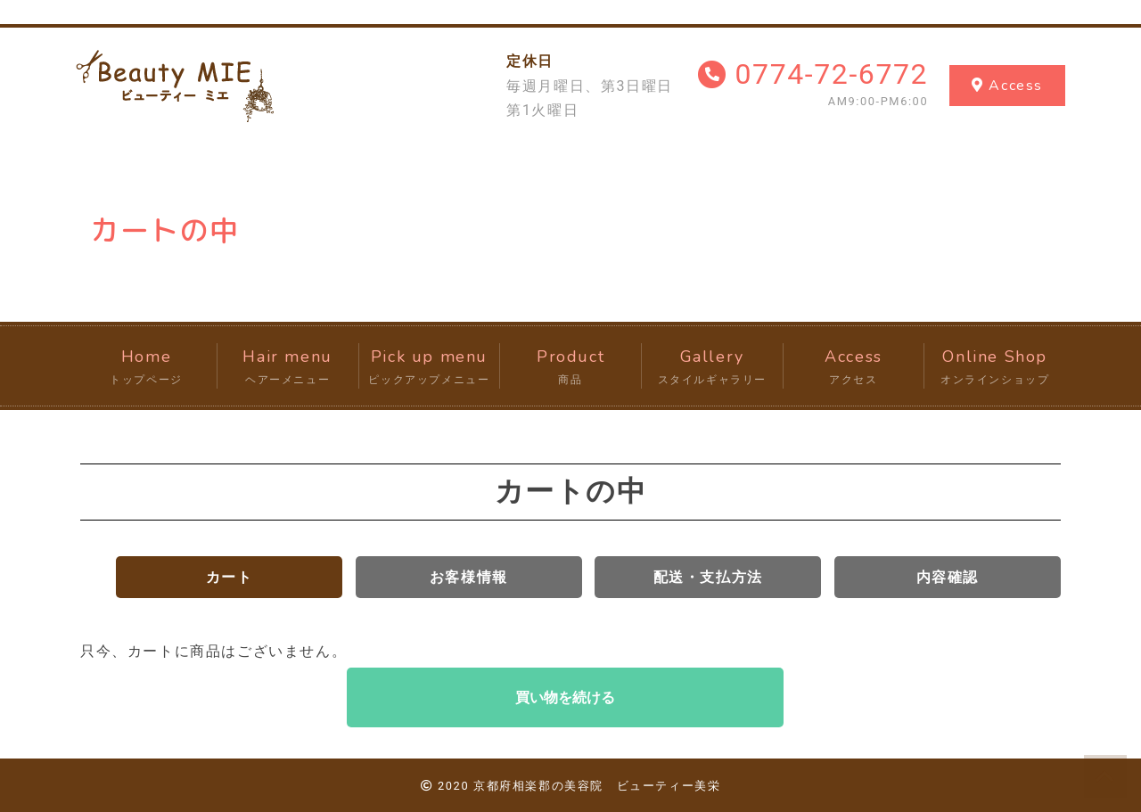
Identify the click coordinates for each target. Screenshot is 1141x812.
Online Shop (994, 367)
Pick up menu (429, 367)
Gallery (712, 367)
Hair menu (288, 367)
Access (854, 367)
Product (570, 367)
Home (146, 367)
